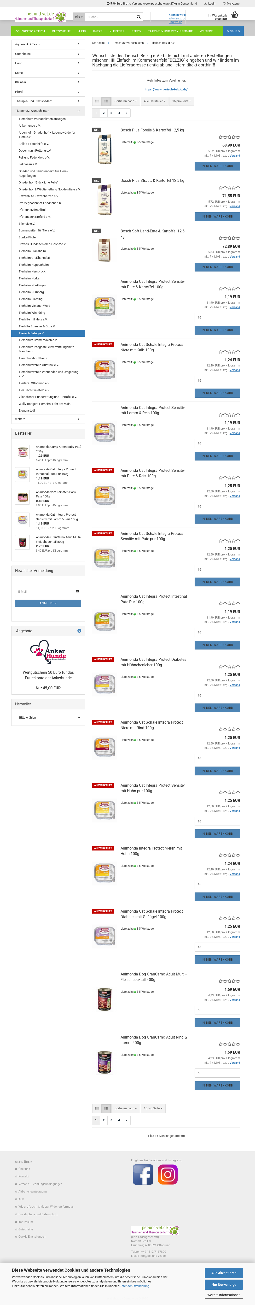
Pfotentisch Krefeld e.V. (35, 216)
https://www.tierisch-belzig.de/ (166, 89)
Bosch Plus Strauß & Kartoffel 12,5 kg (152, 180)
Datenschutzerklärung (134, 1286)
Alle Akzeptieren (224, 1273)
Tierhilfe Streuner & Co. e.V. (37, 326)
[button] (97, 101)
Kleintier (117, 31)
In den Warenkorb (217, 166)
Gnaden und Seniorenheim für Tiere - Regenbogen (43, 173)
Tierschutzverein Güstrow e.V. (39, 365)
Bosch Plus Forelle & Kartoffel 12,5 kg (152, 130)
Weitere (206, 31)
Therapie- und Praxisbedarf (170, 31)
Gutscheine (61, 31)
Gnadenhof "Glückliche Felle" (38, 182)
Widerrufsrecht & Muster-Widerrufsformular (46, 1206)
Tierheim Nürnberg (31, 292)
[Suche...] (79, 16)
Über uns (24, 1169)
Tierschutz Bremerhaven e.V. (38, 340)
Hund (82, 31)
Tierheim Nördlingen (32, 285)
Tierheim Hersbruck (32, 271)
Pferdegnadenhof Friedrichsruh (40, 203)
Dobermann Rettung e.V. (35, 150)
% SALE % (233, 31)
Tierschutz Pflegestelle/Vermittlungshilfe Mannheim (46, 349)
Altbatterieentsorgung (32, 1191)
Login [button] (209, 3)
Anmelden (48, 603)
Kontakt (23, 1176)
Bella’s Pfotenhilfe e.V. (34, 144)
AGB (21, 1199)
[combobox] (125, 101)
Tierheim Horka (29, 278)
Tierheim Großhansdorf (34, 258)
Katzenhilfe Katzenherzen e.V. (39, 196)
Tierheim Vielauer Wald (34, 305)
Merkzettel (231, 3)
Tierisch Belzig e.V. (31, 333)
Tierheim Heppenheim (34, 264)
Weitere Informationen (223, 1295)
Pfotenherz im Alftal (32, 210)
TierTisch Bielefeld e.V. (34, 390)
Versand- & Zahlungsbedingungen (40, 1184)
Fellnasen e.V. (28, 164)
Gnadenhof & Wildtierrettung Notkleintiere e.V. (50, 189)
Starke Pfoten (28, 237)
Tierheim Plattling (30, 299)
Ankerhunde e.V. (30, 125)
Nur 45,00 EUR (48, 688)
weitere (20, 419)
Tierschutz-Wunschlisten (32, 110)
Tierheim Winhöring (32, 312)
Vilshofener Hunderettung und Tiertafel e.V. (48, 397)
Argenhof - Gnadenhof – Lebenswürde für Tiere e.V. (47, 135)
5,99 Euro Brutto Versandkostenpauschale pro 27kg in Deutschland (152, 3)
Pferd (136, 31)
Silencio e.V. (27, 223)
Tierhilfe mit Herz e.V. (33, 319)
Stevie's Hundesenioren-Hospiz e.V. (42, 244)
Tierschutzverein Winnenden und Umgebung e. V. (48, 374)
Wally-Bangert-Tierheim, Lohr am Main (44, 404)
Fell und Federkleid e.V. (34, 157)
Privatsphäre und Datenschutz (38, 1214)
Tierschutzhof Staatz (33, 358)
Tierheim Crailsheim (32, 251)
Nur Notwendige (224, 1285)
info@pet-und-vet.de (153, 1256)
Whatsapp (175, 18)
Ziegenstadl (27, 410)
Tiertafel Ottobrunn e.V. (34, 383)
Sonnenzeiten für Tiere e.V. (37, 230)
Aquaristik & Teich (30, 31)
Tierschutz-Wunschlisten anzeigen (42, 119)
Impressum (25, 1222)
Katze (97, 31)
